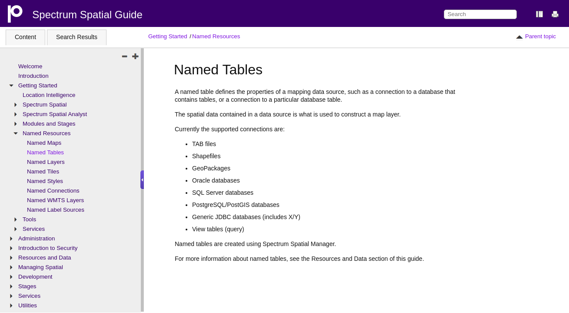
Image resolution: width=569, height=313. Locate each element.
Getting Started (167, 36)
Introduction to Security (47, 248)
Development (35, 276)
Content (25, 36)
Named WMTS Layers (55, 200)
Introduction (33, 76)
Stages (27, 286)
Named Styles (45, 181)
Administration (36, 238)
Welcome (30, 66)
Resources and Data (44, 257)
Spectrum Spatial (45, 104)
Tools (29, 219)
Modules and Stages (49, 123)
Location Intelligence (49, 95)
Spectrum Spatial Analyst (55, 114)
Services (34, 229)
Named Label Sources (55, 209)
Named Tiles (43, 171)
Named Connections (53, 190)
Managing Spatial (40, 267)
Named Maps (44, 143)
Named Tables (45, 152)
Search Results (76, 36)
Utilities (27, 305)
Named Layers (46, 162)
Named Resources (216, 36)
